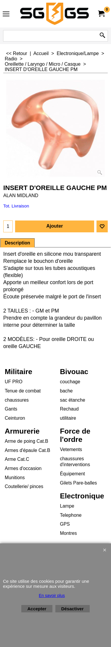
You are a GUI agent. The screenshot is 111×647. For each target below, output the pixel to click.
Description (17, 242)
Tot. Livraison (16, 206)
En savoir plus (52, 595)
